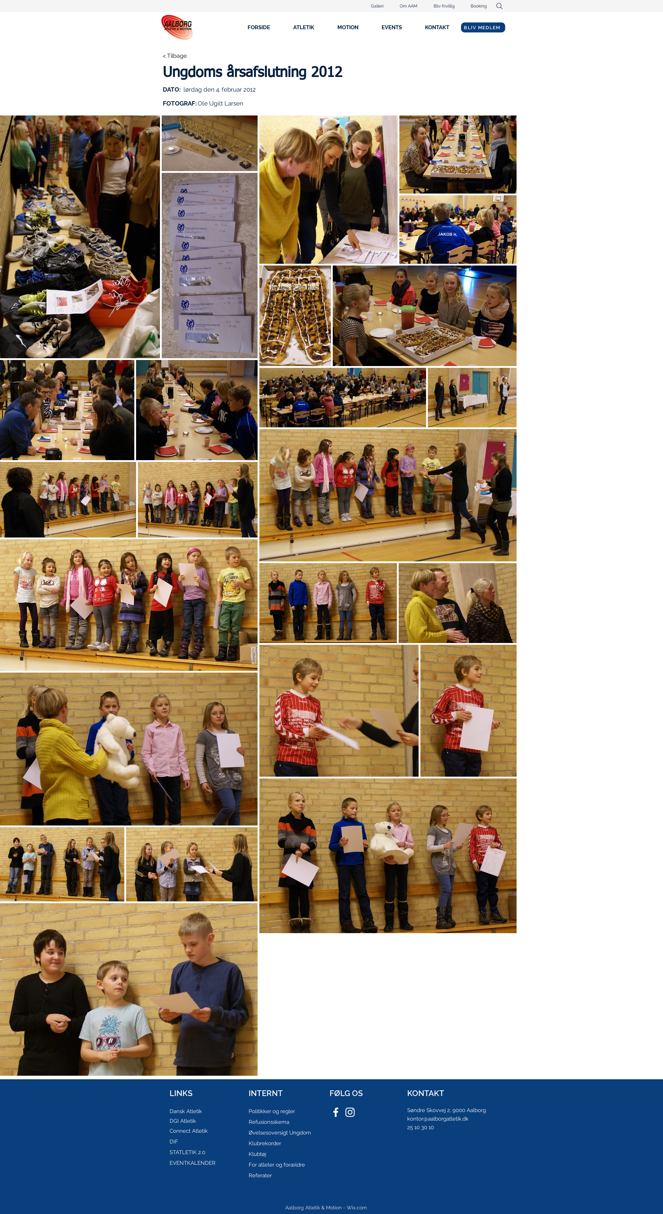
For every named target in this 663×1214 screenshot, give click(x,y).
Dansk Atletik (186, 1111)
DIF (174, 1141)
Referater (260, 1175)
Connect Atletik (189, 1131)
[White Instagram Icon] (350, 1112)
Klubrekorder (265, 1143)
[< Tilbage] (186, 56)
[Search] (499, 6)
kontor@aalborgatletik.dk (437, 1119)
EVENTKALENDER (193, 1163)
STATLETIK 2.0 (187, 1152)
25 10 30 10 (420, 1127)
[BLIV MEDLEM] (483, 27)
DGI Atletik (183, 1121)
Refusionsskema (269, 1122)
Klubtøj (257, 1154)
